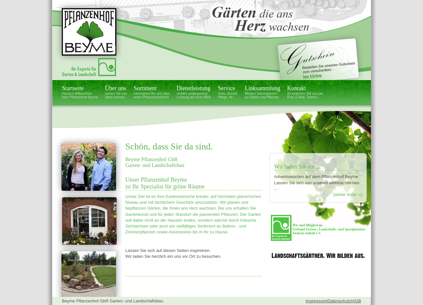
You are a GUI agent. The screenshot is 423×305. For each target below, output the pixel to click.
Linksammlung (262, 92)
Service (228, 92)
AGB (356, 300)
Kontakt (305, 92)
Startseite (80, 92)
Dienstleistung (194, 92)
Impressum (316, 300)
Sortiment (152, 92)
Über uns (116, 92)
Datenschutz (339, 300)
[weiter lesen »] (348, 194)
